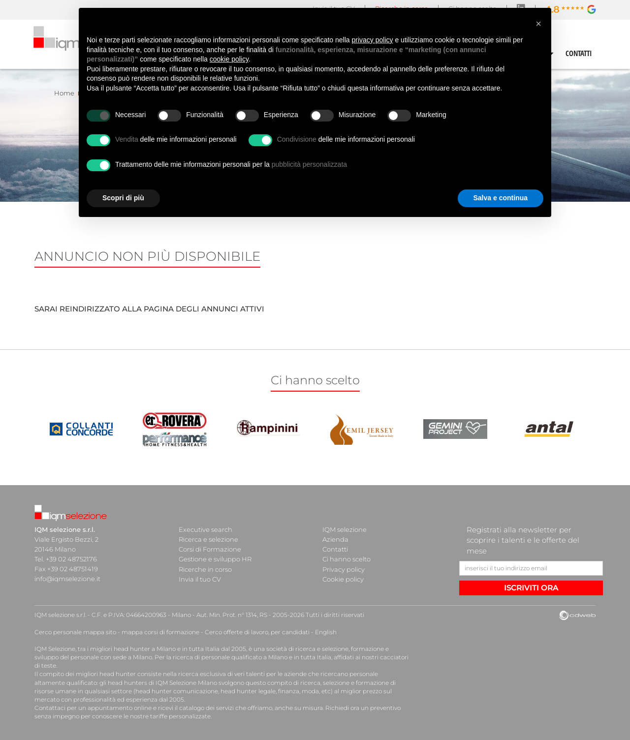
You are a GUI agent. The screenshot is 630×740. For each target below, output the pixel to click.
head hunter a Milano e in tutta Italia (167, 648)
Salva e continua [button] (500, 198)
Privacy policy (343, 569)
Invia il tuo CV (200, 579)
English (326, 632)
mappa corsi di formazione (160, 632)
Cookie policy (343, 579)
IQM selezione (344, 529)
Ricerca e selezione (208, 539)
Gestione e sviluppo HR (215, 559)
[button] (538, 23)
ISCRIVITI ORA (531, 587)
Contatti (335, 549)
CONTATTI (579, 53)
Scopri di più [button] (123, 198)
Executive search (205, 529)
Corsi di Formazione (210, 549)
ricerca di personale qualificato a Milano (230, 657)
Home (64, 93)
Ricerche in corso (205, 569)
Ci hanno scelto (346, 559)
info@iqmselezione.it (67, 579)
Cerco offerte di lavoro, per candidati (257, 632)
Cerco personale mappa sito (75, 632)
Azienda (335, 539)
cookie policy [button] (229, 59)
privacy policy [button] (372, 40)
